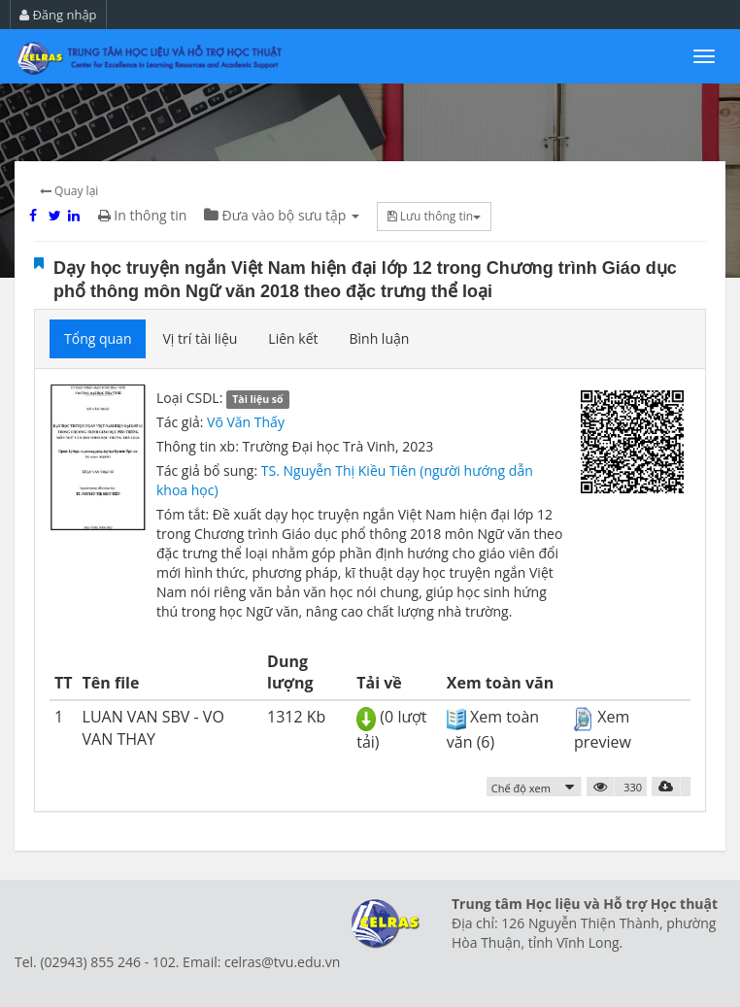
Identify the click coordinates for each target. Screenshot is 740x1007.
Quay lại (69, 191)
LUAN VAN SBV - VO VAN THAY (153, 728)
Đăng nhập (58, 14)
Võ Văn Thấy (246, 422)
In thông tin (142, 215)
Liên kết (293, 338)
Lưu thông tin (434, 216)
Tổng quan (97, 338)
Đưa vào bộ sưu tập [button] (281, 215)
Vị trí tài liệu (199, 338)
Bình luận (379, 338)
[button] (535, 787)
